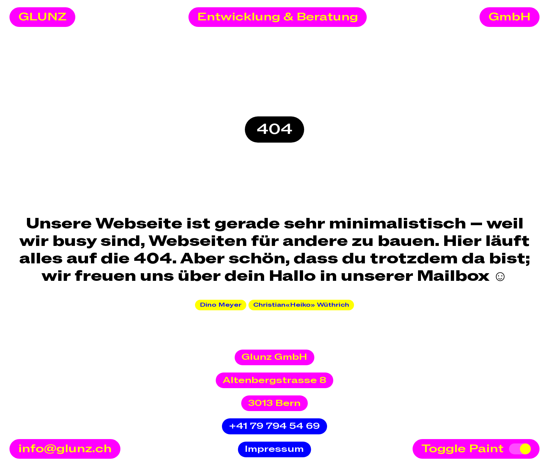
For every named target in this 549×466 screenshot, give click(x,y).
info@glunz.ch (65, 449)
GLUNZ (42, 17)
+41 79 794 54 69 (274, 426)
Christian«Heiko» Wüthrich (301, 305)
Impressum (274, 449)
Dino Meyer (221, 305)
